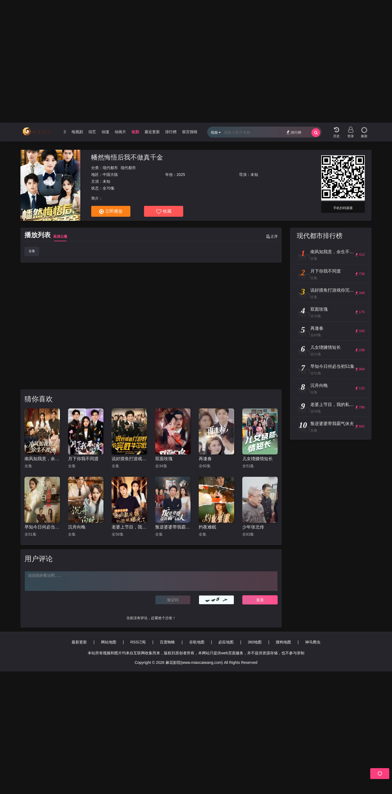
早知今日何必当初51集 (42, 527)
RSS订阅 (138, 642)
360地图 (255, 642)
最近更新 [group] (152, 132)
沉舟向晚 (76, 527)
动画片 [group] (120, 132)
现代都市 (110, 168)
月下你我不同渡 (83, 458)
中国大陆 (110, 174)
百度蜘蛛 (167, 642)
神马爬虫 (312, 642)
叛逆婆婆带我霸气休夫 (173, 527)
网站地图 (108, 642)
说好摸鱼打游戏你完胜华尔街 (129, 458)
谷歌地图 (196, 642)
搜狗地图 (283, 642)
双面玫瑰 (164, 458)
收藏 (163, 211)
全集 (32, 251)
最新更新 (79, 642)
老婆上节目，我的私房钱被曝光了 (129, 527)
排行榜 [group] (171, 132)
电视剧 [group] (77, 132)
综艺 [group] (92, 132)
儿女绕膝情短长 (257, 458)
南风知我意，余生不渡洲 (42, 458)
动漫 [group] (105, 132)
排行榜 (293, 132)
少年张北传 (253, 527)
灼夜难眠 (207, 527)
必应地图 (226, 642)
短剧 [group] (135, 132)
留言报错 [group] (189, 132)
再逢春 (205, 458)
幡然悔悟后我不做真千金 (127, 157)
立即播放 (110, 211)
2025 (181, 174)
